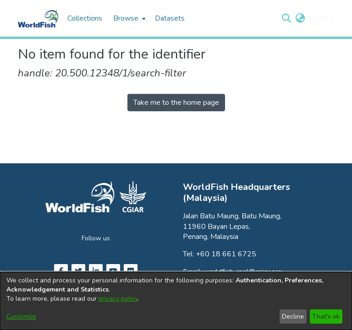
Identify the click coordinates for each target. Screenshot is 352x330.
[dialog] (176, 301)
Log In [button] (319, 18)
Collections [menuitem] (84, 18)
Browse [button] (125, 18)
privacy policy (118, 298)
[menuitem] (128, 18)
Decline (293, 316)
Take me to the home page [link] (176, 102)
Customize (21, 316)
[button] (286, 18)
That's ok (326, 316)
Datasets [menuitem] (170, 18)
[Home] (38, 18)
